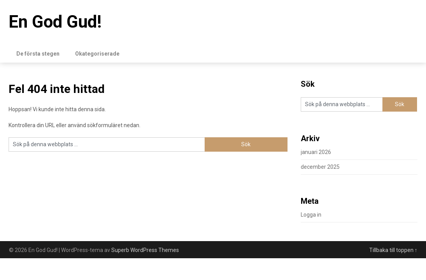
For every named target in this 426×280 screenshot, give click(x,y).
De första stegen (38, 54)
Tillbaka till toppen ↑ (393, 250)
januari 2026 (316, 152)
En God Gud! (55, 22)
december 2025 (320, 167)
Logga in (311, 215)
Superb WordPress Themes (145, 250)
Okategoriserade (97, 54)
